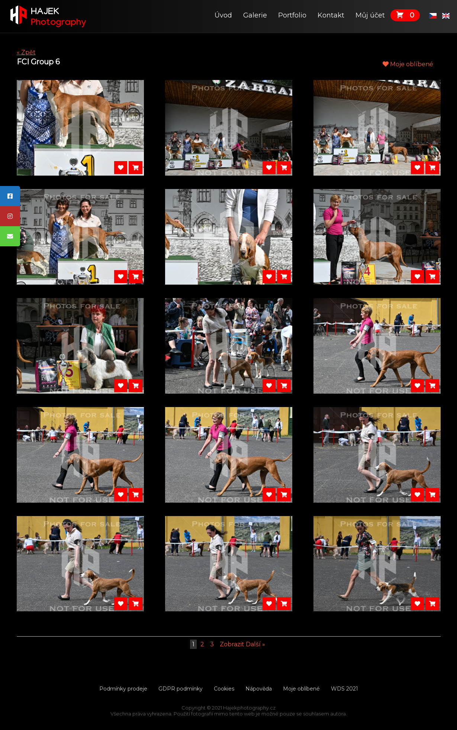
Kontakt (331, 15)
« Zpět (26, 52)
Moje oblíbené (408, 64)
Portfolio (292, 15)
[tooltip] (10, 196)
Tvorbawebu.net (228, 720)
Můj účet (370, 15)
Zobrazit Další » (242, 644)
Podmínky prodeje (123, 688)
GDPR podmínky (180, 688)
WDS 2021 (344, 688)
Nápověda (258, 688)
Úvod (223, 15)
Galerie (255, 15)
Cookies (224, 688)
